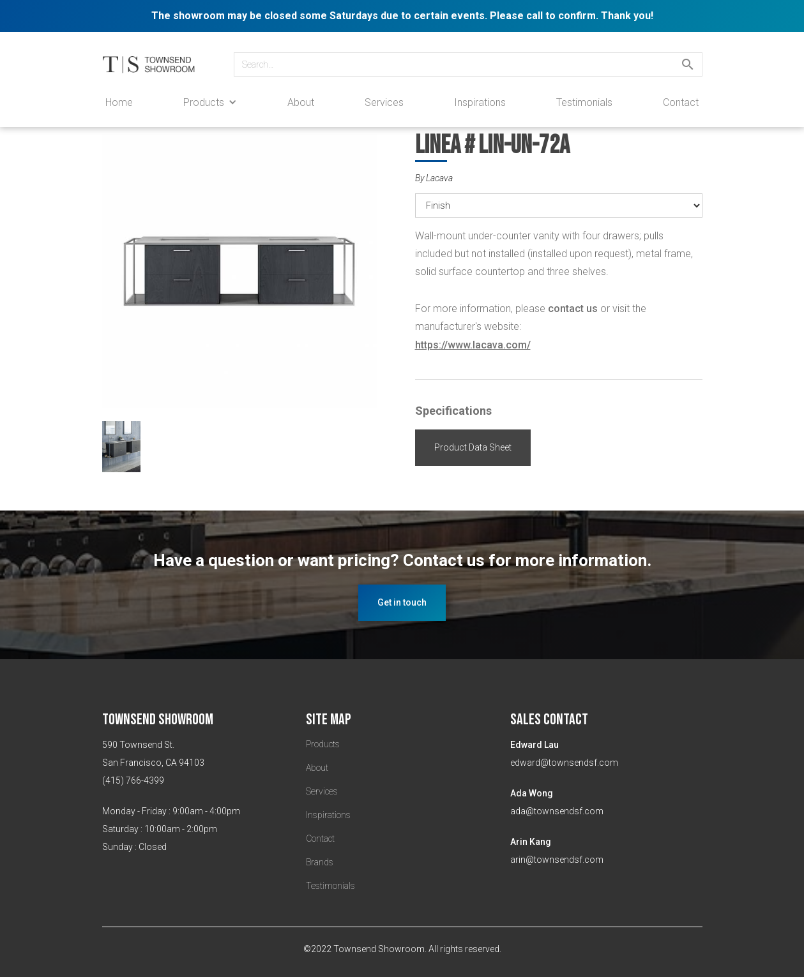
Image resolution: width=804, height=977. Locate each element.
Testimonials (584, 102)
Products (323, 744)
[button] (210, 102)
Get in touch (402, 602)
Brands (319, 862)
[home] (155, 64)
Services (384, 102)
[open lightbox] (246, 277)
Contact (681, 102)
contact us (573, 308)
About (300, 102)
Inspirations (480, 102)
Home (119, 102)
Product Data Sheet (473, 447)
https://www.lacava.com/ (473, 345)
